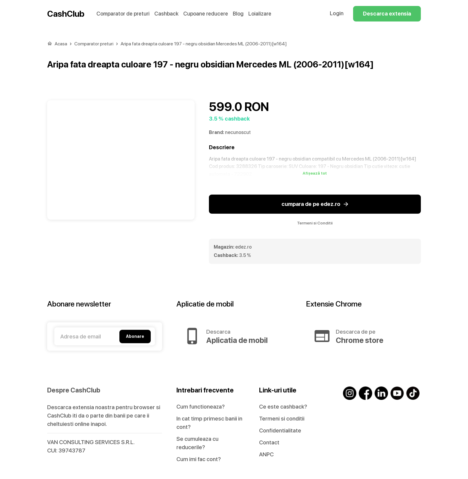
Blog (238, 13)
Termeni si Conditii (314, 223)
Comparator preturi (93, 44)
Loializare (259, 13)
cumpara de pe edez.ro (315, 204)
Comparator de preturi (123, 13)
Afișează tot (315, 173)
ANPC (266, 454)
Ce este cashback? (283, 406)
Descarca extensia (387, 13)
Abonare (135, 336)
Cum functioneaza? (200, 406)
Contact (269, 442)
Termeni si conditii (281, 418)
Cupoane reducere (205, 13)
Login (337, 13)
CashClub (65, 14)
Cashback (166, 13)
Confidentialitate (280, 430)
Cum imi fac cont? (198, 459)
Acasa (61, 44)
